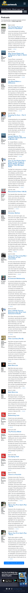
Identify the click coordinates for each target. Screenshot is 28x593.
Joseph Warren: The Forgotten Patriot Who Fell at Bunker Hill (17, 137)
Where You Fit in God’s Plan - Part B (17, 505)
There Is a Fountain (14, 474)
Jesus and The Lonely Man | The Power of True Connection (17, 257)
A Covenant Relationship (16, 278)
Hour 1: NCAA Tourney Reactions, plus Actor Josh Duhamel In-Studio (17, 312)
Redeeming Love (13, 415)
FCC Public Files (17, 589)
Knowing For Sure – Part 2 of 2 (17, 115)
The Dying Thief (13, 457)
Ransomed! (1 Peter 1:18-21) (17, 192)
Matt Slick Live (13, 365)
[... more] (13, 49)
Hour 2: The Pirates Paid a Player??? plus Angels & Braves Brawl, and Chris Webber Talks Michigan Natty (17, 164)
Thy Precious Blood (14, 432)
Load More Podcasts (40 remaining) (14, 563)
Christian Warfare (14, 213)
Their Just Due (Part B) (15, 339)
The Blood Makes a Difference (14, 82)
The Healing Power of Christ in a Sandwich (15, 27)
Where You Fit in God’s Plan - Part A (17, 534)
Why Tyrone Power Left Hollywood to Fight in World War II (17, 55)
